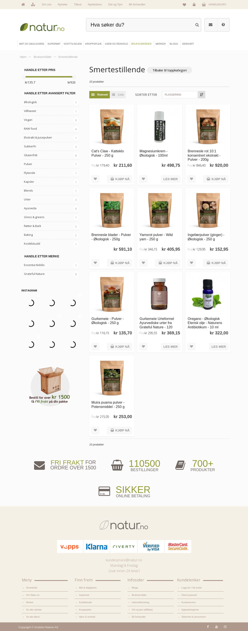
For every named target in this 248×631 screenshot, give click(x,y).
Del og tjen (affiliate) (142, 609)
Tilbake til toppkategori (169, 70)
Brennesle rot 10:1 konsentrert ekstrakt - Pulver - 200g (204, 155)
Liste (117, 94)
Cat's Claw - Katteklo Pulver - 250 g (107, 153)
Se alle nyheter (34, 609)
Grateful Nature (34, 274)
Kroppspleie (85, 609)
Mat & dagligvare (88, 587)
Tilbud (78, 4)
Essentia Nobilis (34, 265)
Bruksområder (139, 595)
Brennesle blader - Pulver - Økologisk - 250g (111, 237)
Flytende (29, 173)
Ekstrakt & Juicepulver (38, 137)
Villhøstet (30, 111)
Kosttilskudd (32, 243)
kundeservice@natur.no (124, 560)
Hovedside (31, 587)
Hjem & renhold (87, 616)
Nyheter (63, 4)
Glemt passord (189, 595)
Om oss (47, 4)
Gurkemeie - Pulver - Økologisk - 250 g (107, 321)
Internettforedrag (140, 602)
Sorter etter (146, 95)
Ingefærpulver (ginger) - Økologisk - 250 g (206, 237)
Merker (29, 602)
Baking (28, 235)
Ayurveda (30, 208)
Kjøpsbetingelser (190, 609)
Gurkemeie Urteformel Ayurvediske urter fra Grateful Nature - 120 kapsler (157, 325)
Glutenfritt (30, 155)
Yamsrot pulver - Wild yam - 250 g (156, 237)
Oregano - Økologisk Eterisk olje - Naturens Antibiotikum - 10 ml (205, 323)
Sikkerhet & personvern (193, 616)
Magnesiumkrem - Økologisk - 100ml (154, 153)
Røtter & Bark (32, 226)
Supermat (84, 595)
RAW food (30, 129)
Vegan (28, 120)
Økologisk (30, 102)
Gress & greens (34, 217)
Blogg (135, 587)
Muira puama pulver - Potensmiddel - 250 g (107, 404)
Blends (28, 190)
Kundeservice (188, 602)
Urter (27, 199)
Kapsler (29, 182)
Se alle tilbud (32, 616)
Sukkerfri (30, 146)
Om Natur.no (32, 595)
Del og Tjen (115, 4)
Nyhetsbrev (95, 4)
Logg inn (195, 6)
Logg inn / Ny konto (191, 587)
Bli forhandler (137, 4)
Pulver (28, 164)
